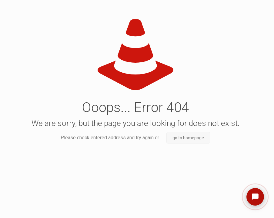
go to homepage (188, 137)
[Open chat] (255, 197)
